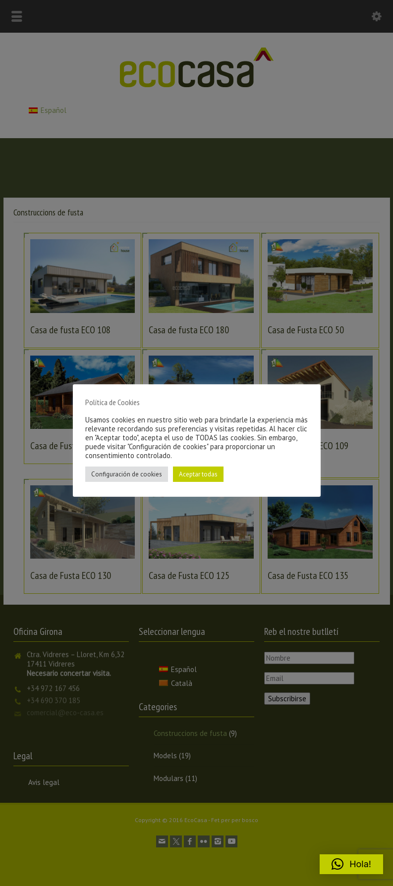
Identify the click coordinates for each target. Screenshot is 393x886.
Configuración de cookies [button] (126, 474)
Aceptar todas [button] (198, 474)
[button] (351, 864)
